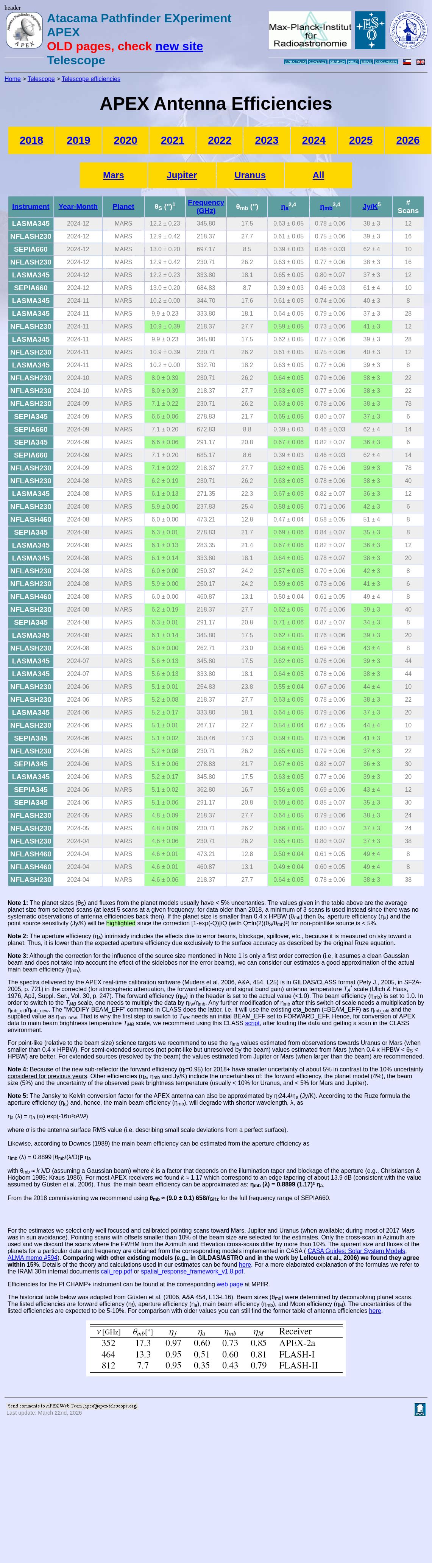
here (245, 1264)
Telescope (41, 79)
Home (13, 79)
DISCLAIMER (386, 61)
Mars (113, 175)
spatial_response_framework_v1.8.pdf (192, 1271)
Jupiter (182, 175)
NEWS (366, 61)
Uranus (250, 175)
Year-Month (78, 206)
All (318, 175)
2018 (31, 140)
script (252, 1023)
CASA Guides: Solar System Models (356, 1251)
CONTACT (317, 61)
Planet (123, 206)
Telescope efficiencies (91, 79)
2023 (266, 140)
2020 (125, 140)
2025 (361, 140)
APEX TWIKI (295, 61)
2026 (408, 140)
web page (230, 1284)
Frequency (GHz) (206, 206)
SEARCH (337, 61)
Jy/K (370, 206)
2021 (172, 140)
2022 (219, 140)
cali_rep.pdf (116, 1271)
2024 (314, 140)
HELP (352, 61)
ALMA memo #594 (33, 1258)
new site (179, 46)
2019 (78, 140)
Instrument (30, 206)
